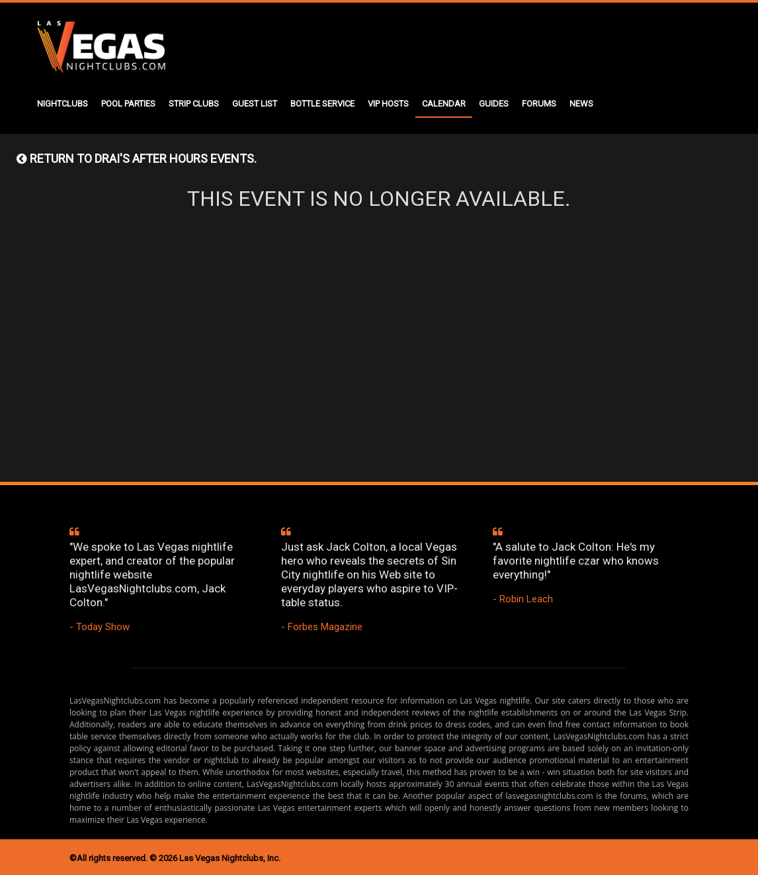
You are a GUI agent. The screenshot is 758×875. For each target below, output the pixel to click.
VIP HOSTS (388, 104)
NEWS (581, 104)
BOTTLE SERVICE (322, 104)
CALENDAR (444, 104)
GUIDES (494, 104)
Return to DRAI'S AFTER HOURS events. (137, 158)
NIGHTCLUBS (62, 104)
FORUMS (539, 104)
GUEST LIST (254, 104)
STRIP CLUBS (194, 104)
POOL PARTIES (128, 104)
